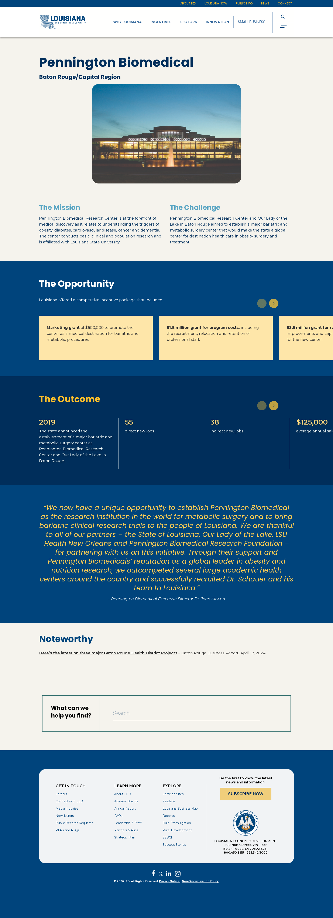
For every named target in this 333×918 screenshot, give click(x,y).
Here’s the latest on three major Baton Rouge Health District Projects (108, 653)
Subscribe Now (246, 794)
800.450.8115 (234, 852)
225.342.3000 (257, 852)
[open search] (283, 17)
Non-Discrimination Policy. (200, 881)
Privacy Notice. (169, 881)
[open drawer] (283, 27)
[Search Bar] (186, 713)
